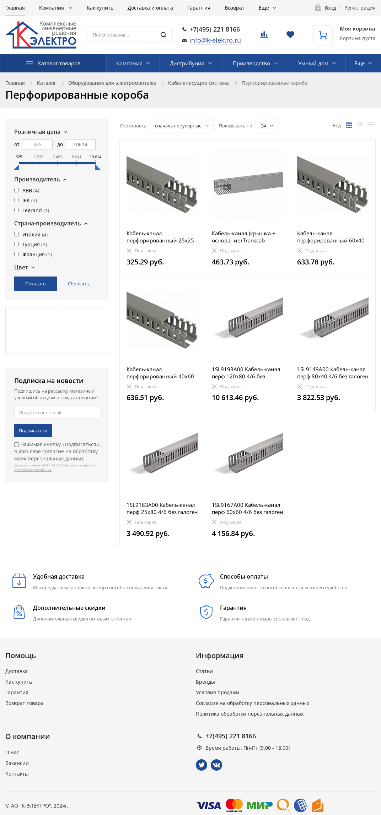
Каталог (46, 83)
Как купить (100, 7)
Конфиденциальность (76, 465)
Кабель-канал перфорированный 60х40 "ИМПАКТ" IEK (331, 237)
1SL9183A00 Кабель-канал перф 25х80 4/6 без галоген (162, 508)
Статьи (204, 671)
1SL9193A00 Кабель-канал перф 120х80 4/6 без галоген (246, 373)
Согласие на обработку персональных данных (252, 703)
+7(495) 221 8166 (214, 29)
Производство (251, 63)
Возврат (235, 7)
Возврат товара (24, 703)
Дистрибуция (187, 63)
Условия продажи (217, 692)
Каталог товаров (59, 63)
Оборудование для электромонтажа (112, 83)
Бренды (205, 681)
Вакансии (17, 763)
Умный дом (313, 63)
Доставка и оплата (150, 7)
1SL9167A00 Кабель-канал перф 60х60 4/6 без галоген (247, 508)
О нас (12, 752)
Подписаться (33, 430)
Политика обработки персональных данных (250, 713)
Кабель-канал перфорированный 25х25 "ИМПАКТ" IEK (160, 237)
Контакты (17, 773)
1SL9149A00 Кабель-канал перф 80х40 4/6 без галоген (333, 373)
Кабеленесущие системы (199, 83)
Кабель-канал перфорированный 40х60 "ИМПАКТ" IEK (160, 373)
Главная (15, 7)
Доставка (16, 671)
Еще (264, 7)
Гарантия (198, 7)
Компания (52, 7)
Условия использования (33, 469)
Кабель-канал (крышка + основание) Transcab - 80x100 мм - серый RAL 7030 (243, 237)
